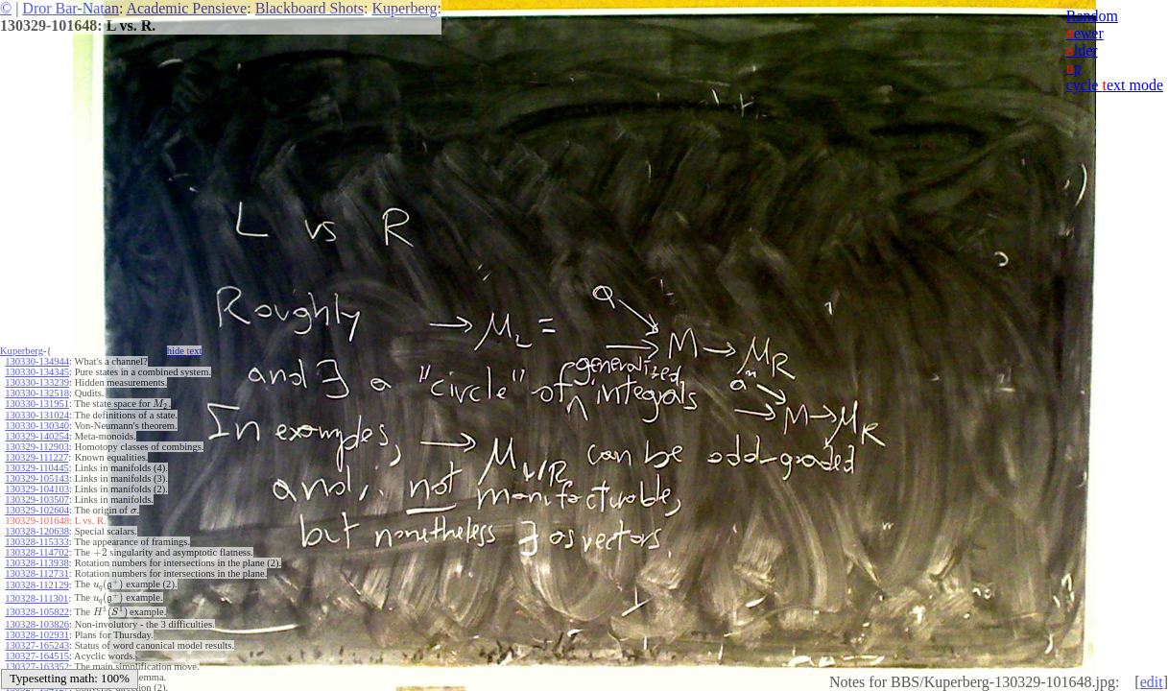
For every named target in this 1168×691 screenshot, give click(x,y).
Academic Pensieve (186, 8)
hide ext (185, 351)
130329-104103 (37, 489)
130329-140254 (37, 436)
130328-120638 (37, 531)
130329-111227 (36, 457)
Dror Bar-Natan (70, 8)
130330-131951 (37, 403)
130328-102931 (37, 635)
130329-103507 (37, 499)
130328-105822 (37, 612)
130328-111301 (36, 598)
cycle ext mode (1114, 85)
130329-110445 (36, 468)
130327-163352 (37, 666)
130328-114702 (36, 552)
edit (1151, 682)
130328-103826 (37, 624)
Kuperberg (404, 8)
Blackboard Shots (309, 8)
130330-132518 (37, 393)
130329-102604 (37, 510)
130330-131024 (37, 415)
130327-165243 (37, 645)
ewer (1085, 33)
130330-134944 (37, 361)
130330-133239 (37, 382)
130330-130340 (37, 425)
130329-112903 (36, 446)
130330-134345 (37, 372)
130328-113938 (36, 563)
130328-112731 (36, 573)
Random (1092, 16)
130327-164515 (37, 656)
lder (1082, 50)
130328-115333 (36, 541)
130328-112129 (36, 585)
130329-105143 (37, 478)
